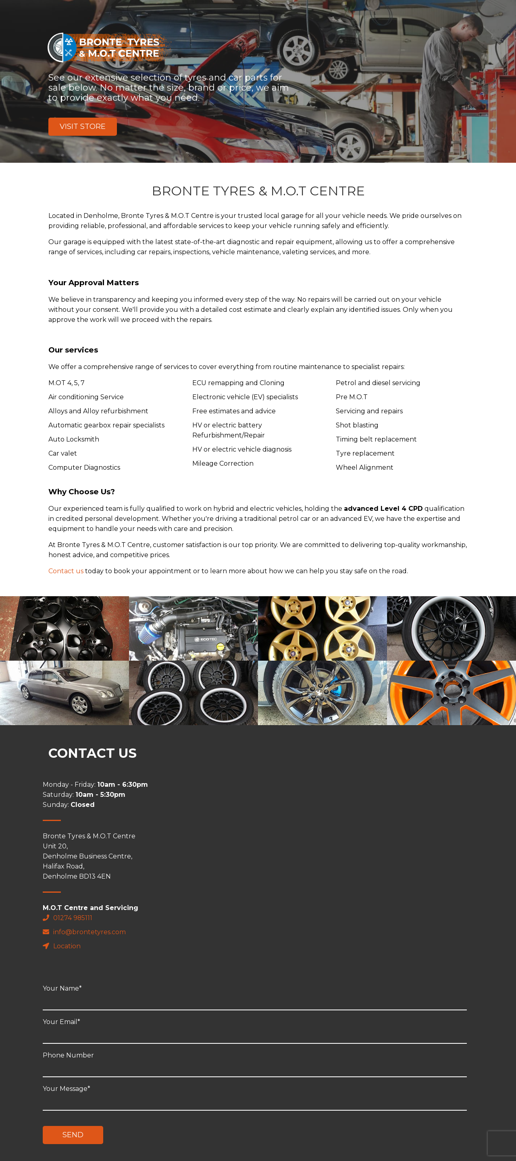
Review (280, 1119)
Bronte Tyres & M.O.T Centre (109, 47)
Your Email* (323, 827)
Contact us (65, 571)
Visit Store (83, 126)
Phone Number (323, 860)
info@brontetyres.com (89, 932)
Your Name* (323, 793)
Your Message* (323, 895)
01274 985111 (73, 918)
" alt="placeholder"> (64, 628)
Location (67, 946)
